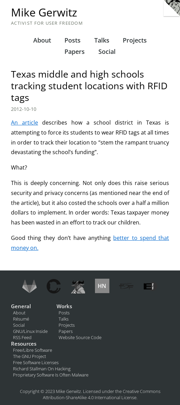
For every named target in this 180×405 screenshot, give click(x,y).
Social (107, 51)
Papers (74, 51)
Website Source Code (80, 337)
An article (24, 122)
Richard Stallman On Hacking (42, 369)
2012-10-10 (23, 109)
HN (102, 286)
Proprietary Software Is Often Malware (50, 375)
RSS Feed (22, 337)
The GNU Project (29, 356)
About (42, 40)
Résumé (21, 319)
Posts (72, 40)
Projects (135, 40)
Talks (101, 40)
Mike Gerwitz (44, 12)
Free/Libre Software (32, 350)
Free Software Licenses (36, 362)
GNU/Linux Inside (30, 331)
